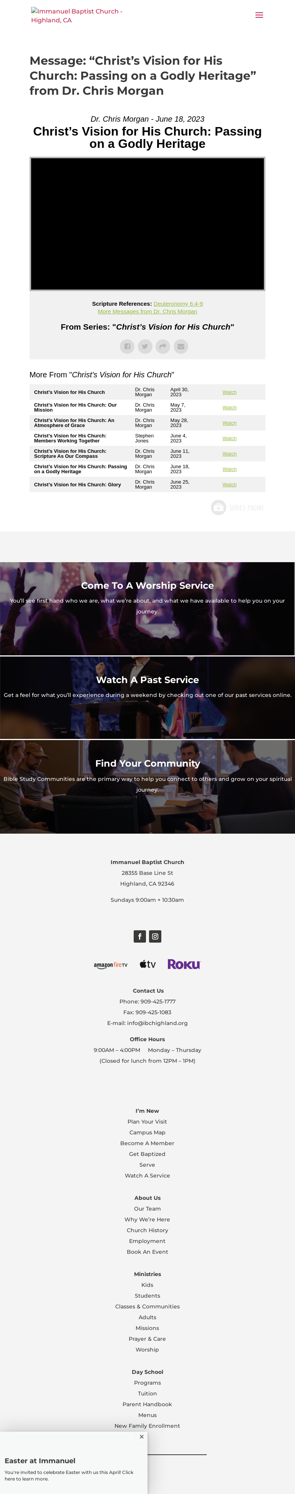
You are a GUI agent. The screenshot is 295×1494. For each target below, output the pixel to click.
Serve (147, 1164)
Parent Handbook (147, 1404)
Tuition (147, 1393)
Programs (147, 1382)
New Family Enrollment (147, 1425)
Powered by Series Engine (237, 507)
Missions (147, 1328)
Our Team (147, 1208)
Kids (147, 1284)
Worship (147, 1349)
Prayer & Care (147, 1338)
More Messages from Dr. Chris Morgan (147, 311)
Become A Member (147, 1143)
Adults (147, 1317)
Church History (147, 1230)
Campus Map (147, 1132)
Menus (147, 1415)
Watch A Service (147, 1175)
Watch (230, 392)
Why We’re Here (147, 1219)
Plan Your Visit (147, 1121)
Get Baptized (147, 1154)
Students (147, 1295)
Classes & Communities (147, 1306)
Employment (147, 1241)
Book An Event (147, 1251)
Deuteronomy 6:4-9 (178, 303)
